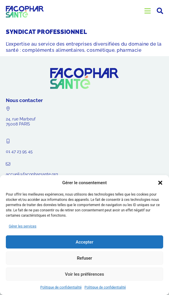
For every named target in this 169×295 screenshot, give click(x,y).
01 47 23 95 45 (19, 151)
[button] (160, 183)
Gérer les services (22, 226)
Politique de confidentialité (61, 287)
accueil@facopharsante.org (32, 174)
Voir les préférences (84, 274)
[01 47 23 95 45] (8, 141)
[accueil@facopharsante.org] (8, 164)
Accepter (84, 242)
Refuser (84, 258)
